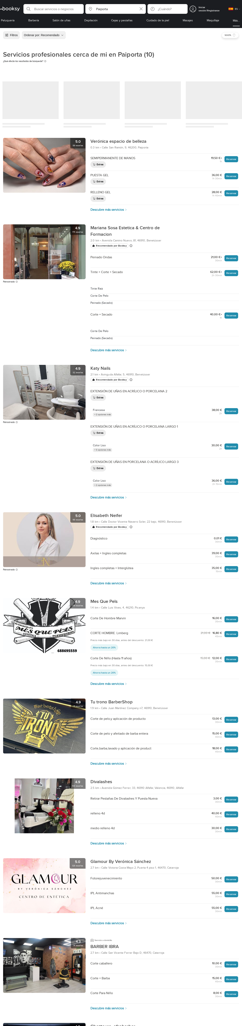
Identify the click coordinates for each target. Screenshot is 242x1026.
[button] (53, 9)
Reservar (231, 159)
